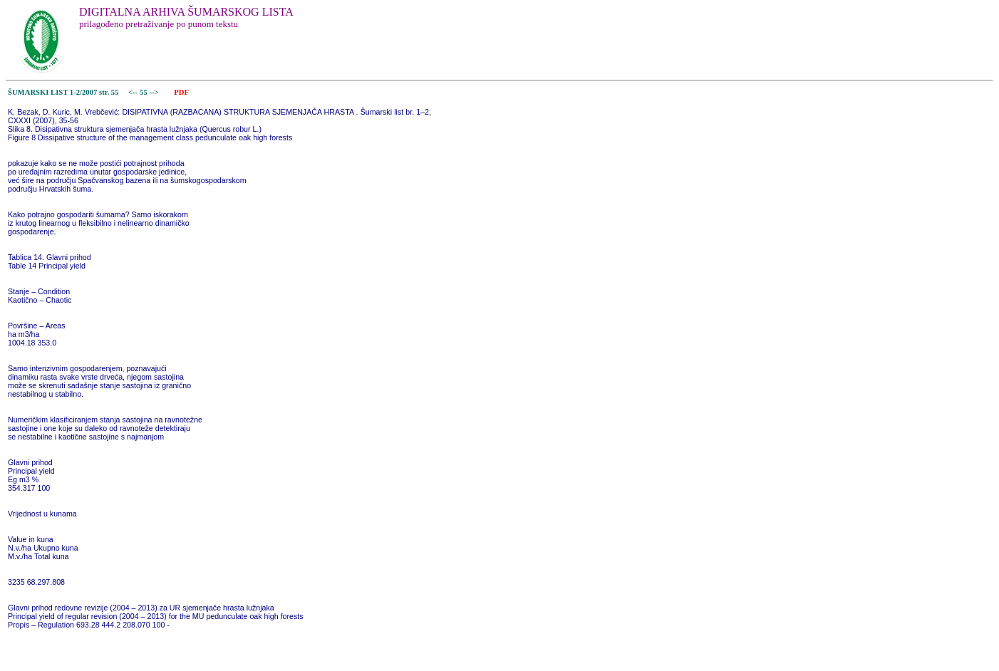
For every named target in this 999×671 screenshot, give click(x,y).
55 (144, 92)
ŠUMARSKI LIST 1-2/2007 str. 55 (63, 92)
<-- (133, 92)
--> (154, 92)
